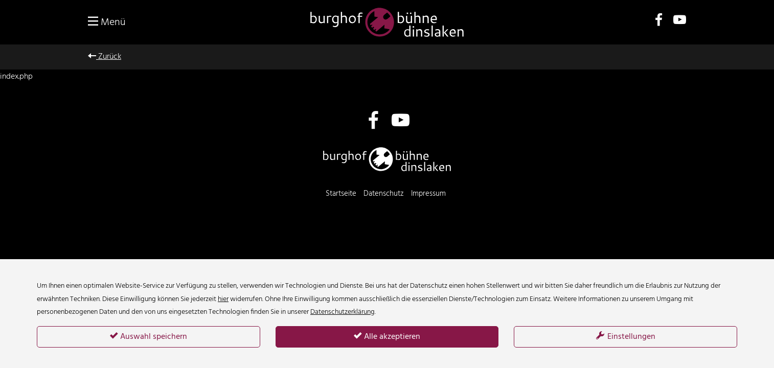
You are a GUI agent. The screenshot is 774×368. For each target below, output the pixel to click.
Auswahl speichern (148, 336)
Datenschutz (383, 194)
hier (223, 299)
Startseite (341, 194)
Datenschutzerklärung (342, 312)
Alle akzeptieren (387, 336)
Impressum (428, 194)
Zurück (104, 56)
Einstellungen (625, 336)
